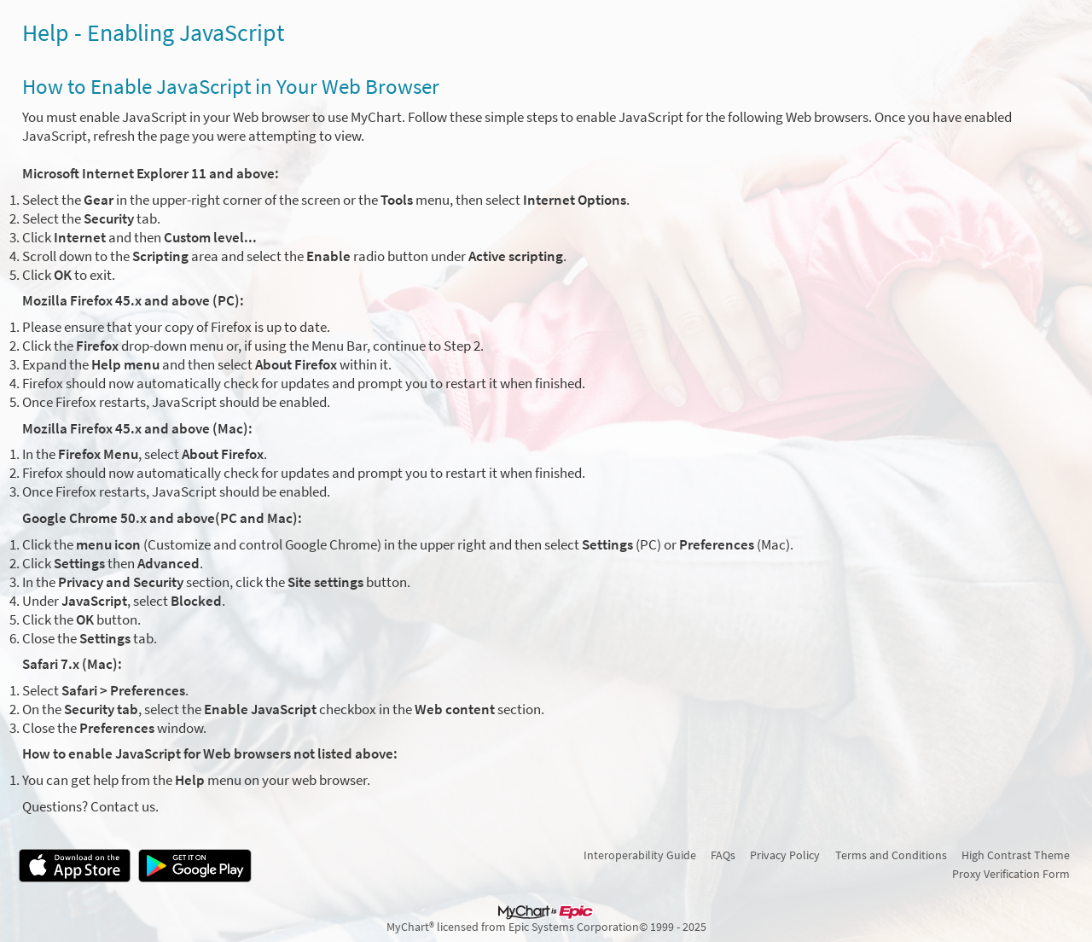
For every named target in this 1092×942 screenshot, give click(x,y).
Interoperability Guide (640, 855)
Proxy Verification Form (1011, 873)
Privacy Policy (785, 855)
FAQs (723, 855)
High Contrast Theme (1015, 855)
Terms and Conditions (891, 855)
